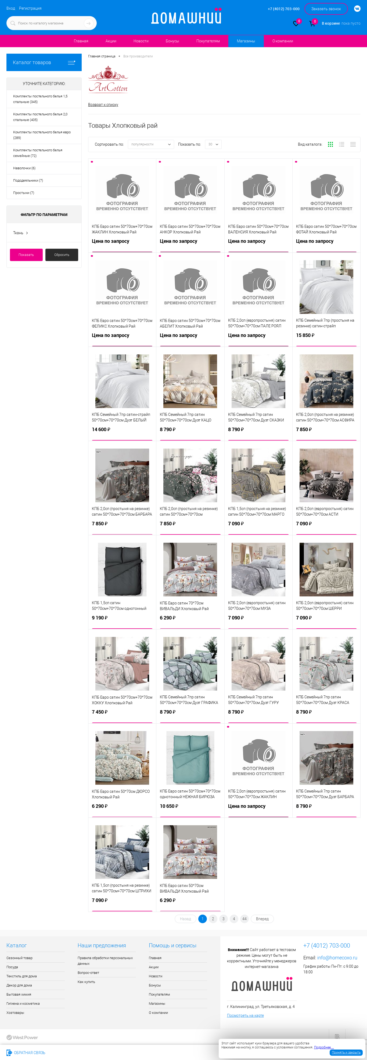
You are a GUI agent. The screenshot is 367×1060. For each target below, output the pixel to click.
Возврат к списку (103, 104)
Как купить (86, 982)
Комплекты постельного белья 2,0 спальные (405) (40, 117)
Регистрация (30, 8)
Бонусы (172, 41)
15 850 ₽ (326, 337)
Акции (111, 41)
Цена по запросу (122, 243)
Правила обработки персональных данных (105, 961)
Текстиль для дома (21, 976)
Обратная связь (25, 1053)
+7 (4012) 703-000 (68, 1053)
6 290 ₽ (190, 619)
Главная (81, 41)
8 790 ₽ (190, 431)
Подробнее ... (324, 1047)
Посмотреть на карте (245, 1015)
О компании (282, 41)
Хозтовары (15, 1013)
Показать (26, 255)
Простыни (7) (23, 193)
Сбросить (61, 255)
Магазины (246, 41)
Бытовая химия (18, 994)
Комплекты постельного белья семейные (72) (37, 153)
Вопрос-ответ (88, 973)
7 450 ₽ (122, 714)
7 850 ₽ (326, 431)
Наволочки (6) (24, 168)
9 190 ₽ (122, 619)
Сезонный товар (19, 958)
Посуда (12, 967)
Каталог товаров (44, 62)
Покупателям (208, 41)
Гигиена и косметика (23, 1004)
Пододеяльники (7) (28, 180)
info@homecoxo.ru (337, 957)
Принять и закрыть (346, 1052)
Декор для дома (19, 985)
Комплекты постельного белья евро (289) (42, 135)
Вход (10, 8)
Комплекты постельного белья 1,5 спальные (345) (40, 99)
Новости (141, 41)
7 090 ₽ (258, 525)
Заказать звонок (326, 9)
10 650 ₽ (190, 808)
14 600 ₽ (122, 431)
